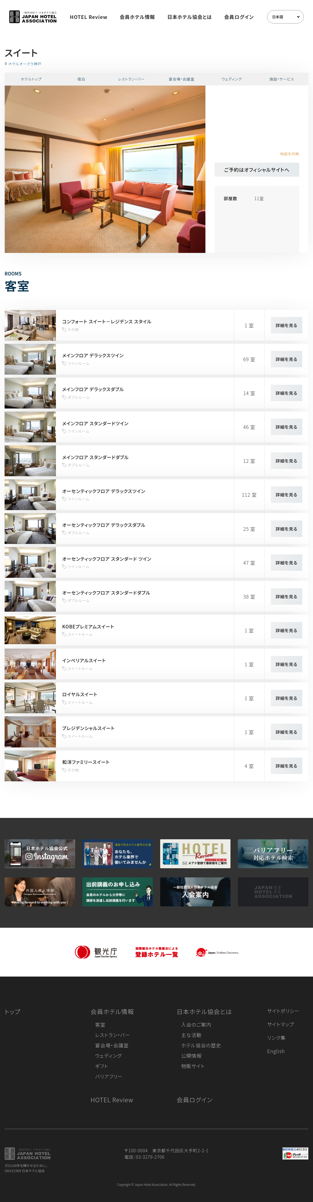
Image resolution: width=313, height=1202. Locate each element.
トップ (12, 1011)
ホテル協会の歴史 (201, 1045)
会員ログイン (239, 16)
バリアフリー (109, 1076)
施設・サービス (282, 78)
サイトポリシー (283, 1010)
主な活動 (191, 1034)
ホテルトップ (31, 78)
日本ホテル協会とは (189, 16)
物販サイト (193, 1066)
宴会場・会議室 (181, 78)
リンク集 (276, 1037)
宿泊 (81, 78)
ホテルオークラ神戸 (25, 63)
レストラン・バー (131, 78)
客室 (100, 1024)
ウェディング (232, 78)
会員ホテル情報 (137, 16)
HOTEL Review (89, 16)
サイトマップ (280, 1024)
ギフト (101, 1066)
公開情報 (191, 1055)
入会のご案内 (196, 1024)
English (276, 1051)
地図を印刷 (289, 153)
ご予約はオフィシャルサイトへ (257, 169)
